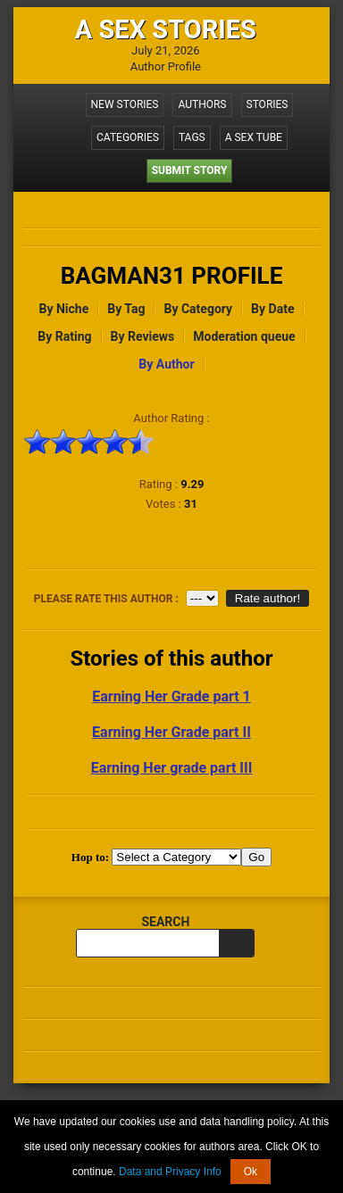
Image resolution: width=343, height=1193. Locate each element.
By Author (166, 364)
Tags (192, 137)
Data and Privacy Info (170, 1171)
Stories (268, 104)
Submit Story (190, 170)
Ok (250, 1171)
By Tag (126, 309)
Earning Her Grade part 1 (171, 696)
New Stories (125, 104)
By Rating (64, 336)
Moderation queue (244, 336)
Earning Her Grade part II (171, 732)
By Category (197, 309)
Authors (202, 104)
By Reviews (143, 336)
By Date (272, 309)
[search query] (147, 943)
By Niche (64, 309)
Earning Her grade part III (172, 767)
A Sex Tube (253, 137)
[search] (237, 943)
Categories (127, 137)
